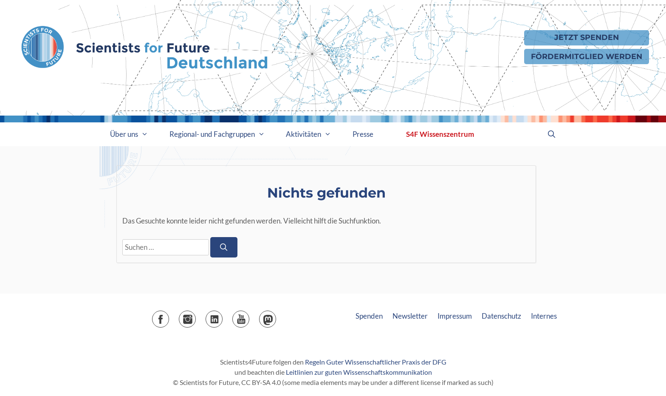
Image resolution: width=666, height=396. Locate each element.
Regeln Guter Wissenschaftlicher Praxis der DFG (375, 362)
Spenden (369, 315)
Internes (544, 315)
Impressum (454, 315)
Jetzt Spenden (586, 37)
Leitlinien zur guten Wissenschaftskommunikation (359, 372)
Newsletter (410, 315)
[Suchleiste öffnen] (551, 134)
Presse (363, 134)
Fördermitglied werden (586, 56)
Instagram (195, 316)
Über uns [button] (134, 134)
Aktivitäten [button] (314, 134)
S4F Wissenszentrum (440, 134)
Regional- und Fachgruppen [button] (222, 134)
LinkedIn (222, 316)
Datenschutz (501, 315)
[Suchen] (223, 247)
